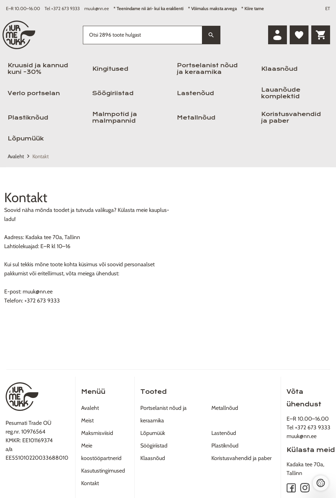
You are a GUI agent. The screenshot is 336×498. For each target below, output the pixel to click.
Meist (87, 420)
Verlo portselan (34, 93)
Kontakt (90, 483)
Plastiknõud (28, 117)
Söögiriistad (113, 93)
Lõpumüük (26, 138)
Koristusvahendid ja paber (291, 117)
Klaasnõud (279, 69)
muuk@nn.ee (96, 8)
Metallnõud (196, 117)
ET (327, 8)
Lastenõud (195, 93)
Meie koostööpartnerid (101, 451)
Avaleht (16, 156)
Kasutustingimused (103, 470)
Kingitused (110, 69)
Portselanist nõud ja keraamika (207, 68)
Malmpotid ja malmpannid (114, 117)
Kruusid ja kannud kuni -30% (38, 68)
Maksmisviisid (97, 433)
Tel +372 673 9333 (62, 8)
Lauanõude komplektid (280, 93)
